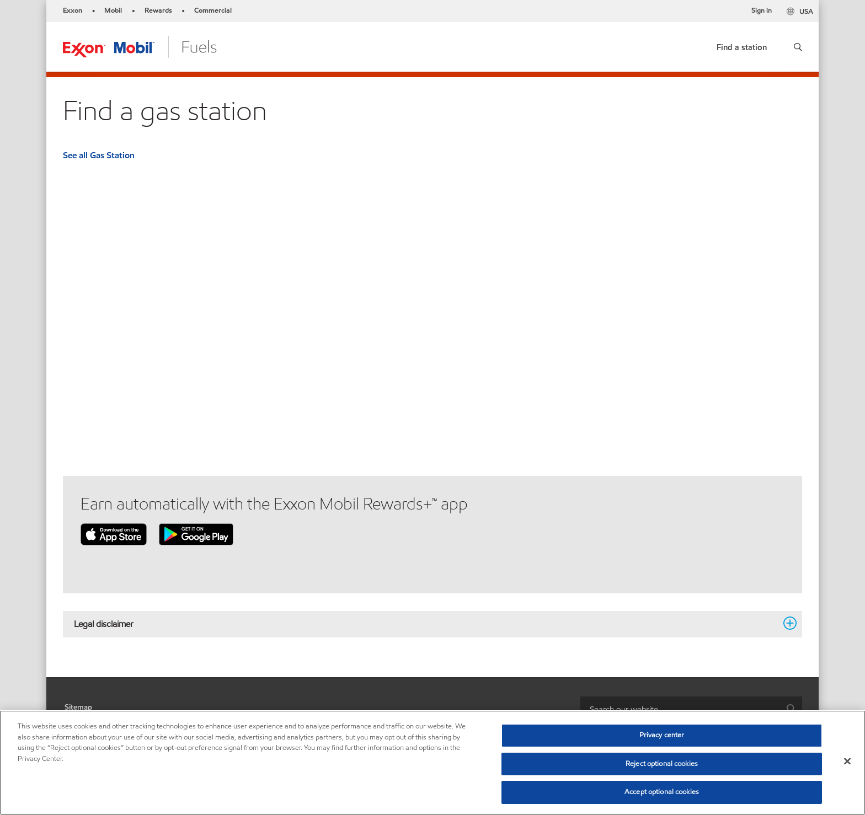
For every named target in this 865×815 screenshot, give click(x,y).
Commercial (213, 10)
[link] (742, 45)
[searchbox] (680, 708)
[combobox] (691, 708)
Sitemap (78, 707)
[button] (798, 47)
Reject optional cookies (662, 764)
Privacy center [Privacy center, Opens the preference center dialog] (662, 735)
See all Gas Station (99, 155)
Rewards (158, 10)
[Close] (847, 761)
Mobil (113, 10)
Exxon (72, 10)
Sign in (761, 10)
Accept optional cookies (661, 792)
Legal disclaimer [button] (426, 624)
